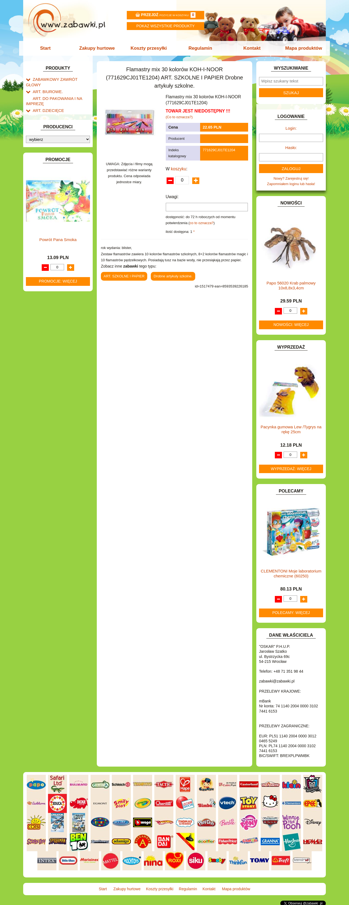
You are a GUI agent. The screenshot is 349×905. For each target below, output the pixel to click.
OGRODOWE (44, 274)
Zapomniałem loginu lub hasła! (291, 184)
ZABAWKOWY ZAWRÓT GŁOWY (59, 79)
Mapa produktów (300, 48)
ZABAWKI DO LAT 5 (49, 312)
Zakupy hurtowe (98, 48)
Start (48, 48)
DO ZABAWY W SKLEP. (52, 159)
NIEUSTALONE (45, 337)
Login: (291, 128)
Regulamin (200, 48)
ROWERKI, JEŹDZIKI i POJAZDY (59, 293)
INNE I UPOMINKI (47, 190)
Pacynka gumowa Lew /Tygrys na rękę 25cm (291, 429)
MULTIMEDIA (43, 262)
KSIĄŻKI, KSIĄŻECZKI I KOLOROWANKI (48, 240)
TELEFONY (42, 305)
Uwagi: (172, 196)
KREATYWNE (44, 232)
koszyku (178, 169)
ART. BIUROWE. (46, 85)
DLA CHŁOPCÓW (47, 128)
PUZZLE (39, 287)
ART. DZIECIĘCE (46, 102)
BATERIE (40, 121)
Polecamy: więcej (291, 612)
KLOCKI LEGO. (45, 226)
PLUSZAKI (41, 280)
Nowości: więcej (291, 324)
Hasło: (291, 147)
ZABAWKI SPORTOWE (51, 324)
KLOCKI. (40, 220)
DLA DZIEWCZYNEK (49, 134)
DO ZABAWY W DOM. (50, 146)
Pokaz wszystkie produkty (165, 26)
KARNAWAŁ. (43, 213)
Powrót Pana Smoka (58, 470)
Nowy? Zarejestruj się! (291, 178)
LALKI (37, 249)
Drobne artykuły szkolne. (173, 276)
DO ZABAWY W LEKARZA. (54, 140)
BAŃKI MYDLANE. (47, 115)
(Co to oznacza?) (179, 117)
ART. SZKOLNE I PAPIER (53, 109)
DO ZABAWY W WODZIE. (53, 165)
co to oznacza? (201, 223)
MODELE (40, 255)
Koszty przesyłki (149, 48)
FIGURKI (40, 171)
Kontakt (250, 48)
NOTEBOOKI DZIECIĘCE (53, 268)
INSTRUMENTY (45, 196)
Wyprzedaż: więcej (291, 469)
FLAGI (38, 178)
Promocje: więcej (58, 512)
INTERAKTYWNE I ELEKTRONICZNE (44, 204)
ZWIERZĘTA (43, 330)
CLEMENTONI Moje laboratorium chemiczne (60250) (291, 573)
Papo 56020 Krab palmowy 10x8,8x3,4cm (290, 285)
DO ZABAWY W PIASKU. (53, 152)
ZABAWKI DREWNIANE (52, 318)
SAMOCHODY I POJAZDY (54, 299)
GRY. (37, 184)
